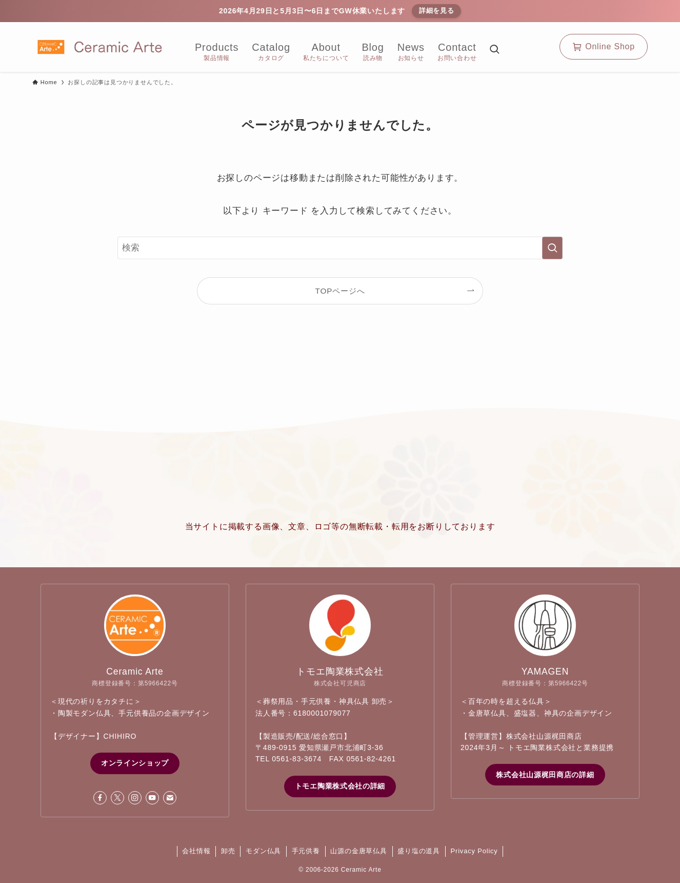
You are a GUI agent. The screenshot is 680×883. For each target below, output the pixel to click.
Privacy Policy (474, 851)
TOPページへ (340, 290)
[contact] (169, 797)
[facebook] (100, 797)
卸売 (228, 851)
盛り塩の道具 (418, 851)
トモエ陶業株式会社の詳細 (340, 786)
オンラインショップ (135, 763)
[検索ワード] (340, 248)
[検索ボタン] (494, 50)
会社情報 (196, 851)
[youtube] (152, 797)
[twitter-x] (117, 797)
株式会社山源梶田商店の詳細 (545, 775)
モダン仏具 (263, 851)
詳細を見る (436, 10)
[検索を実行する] (552, 248)
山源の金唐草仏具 (358, 851)
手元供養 (306, 851)
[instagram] (135, 797)
